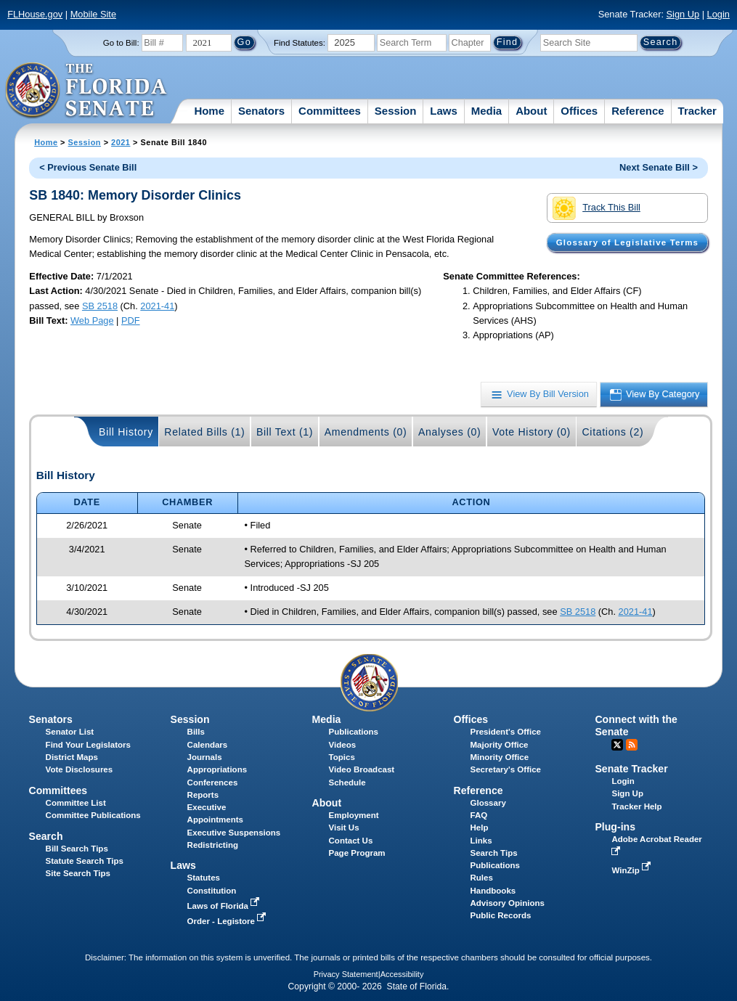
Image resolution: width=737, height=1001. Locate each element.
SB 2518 (100, 306)
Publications (353, 731)
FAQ (479, 815)
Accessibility (402, 974)
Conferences (212, 782)
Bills (196, 731)
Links (481, 840)
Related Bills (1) (204, 432)
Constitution (212, 890)
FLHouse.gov (34, 14)
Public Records (501, 915)
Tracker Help (636, 806)
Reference (637, 111)
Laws (443, 111)
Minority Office (500, 757)
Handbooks (493, 890)
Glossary (488, 802)
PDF (130, 320)
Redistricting (212, 845)
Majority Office (500, 744)
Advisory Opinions (508, 903)
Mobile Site (93, 14)
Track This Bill (596, 208)
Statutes (203, 877)
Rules (482, 877)
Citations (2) (612, 432)
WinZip (632, 870)
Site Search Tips (78, 873)
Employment (354, 815)
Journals (204, 757)
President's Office (506, 731)
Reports (203, 794)
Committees (329, 111)
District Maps (72, 757)
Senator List (70, 731)
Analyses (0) (449, 432)
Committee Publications (93, 815)
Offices (579, 111)
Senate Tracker (631, 769)
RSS (632, 745)
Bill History (126, 432)
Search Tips (494, 853)
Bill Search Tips (77, 848)
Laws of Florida (225, 906)
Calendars (207, 744)
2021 (120, 142)
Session (396, 111)
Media (486, 111)
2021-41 (157, 306)
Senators (261, 111)
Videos (343, 744)
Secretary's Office (506, 769)
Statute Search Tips (84, 861)
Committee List (76, 802)
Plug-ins (615, 827)
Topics (342, 757)
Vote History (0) (531, 432)
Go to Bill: (121, 42)
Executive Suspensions (234, 832)
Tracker (697, 111)
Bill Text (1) (284, 432)
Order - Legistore (228, 921)
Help (480, 827)
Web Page (92, 320)
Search (46, 836)
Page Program (357, 853)
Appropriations (217, 769)
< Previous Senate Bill (88, 167)
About (531, 111)
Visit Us (344, 827)
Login (718, 14)
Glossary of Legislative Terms (627, 242)
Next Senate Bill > (658, 167)
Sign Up (683, 14)
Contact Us (351, 840)
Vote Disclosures (79, 769)
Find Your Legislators (88, 744)
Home (209, 111)
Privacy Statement (346, 974)
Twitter (617, 745)
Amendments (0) (366, 432)
